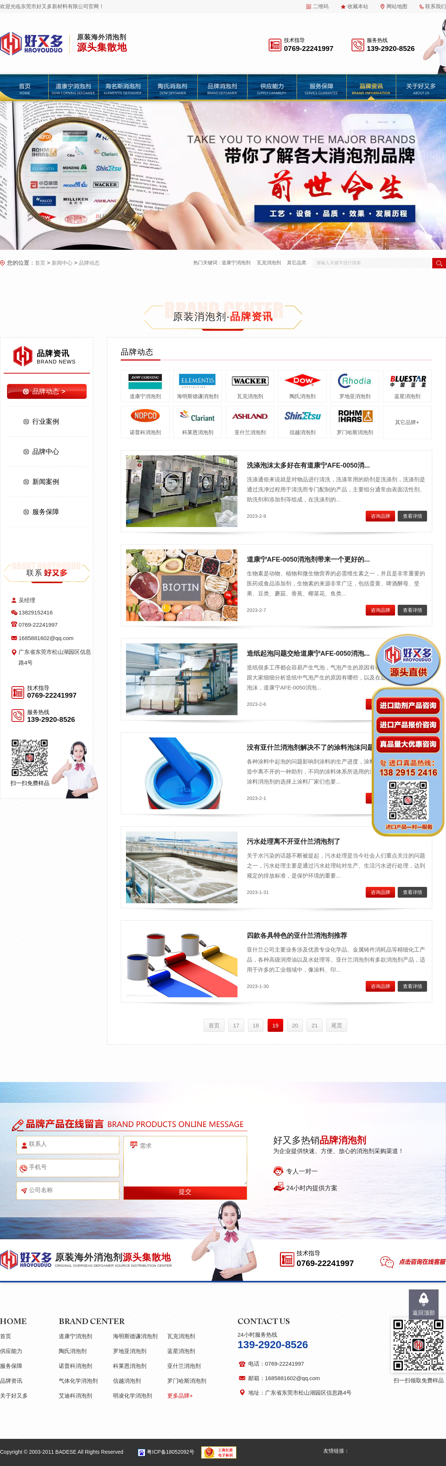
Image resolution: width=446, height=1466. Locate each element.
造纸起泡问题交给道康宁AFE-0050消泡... (308, 653)
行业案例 (45, 421)
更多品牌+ (180, 1395)
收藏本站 (358, 6)
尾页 (336, 1025)
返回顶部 (424, 1313)
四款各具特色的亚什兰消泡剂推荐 (297, 935)
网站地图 (397, 6)
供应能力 (11, 1351)
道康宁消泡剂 (236, 262)
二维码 (321, 6)
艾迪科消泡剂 (75, 1395)
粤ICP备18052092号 (170, 1452)
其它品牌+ (407, 422)
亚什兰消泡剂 (250, 432)
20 (295, 1025)
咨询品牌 (380, 516)
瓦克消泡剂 (269, 262)
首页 (40, 263)
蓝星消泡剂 (407, 396)
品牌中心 (45, 451)
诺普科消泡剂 (145, 432)
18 (256, 1025)
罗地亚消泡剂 (355, 396)
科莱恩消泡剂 (197, 432)
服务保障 (45, 512)
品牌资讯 (11, 1381)
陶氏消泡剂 (303, 396)
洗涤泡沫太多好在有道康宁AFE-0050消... (308, 465)
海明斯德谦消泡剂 (198, 396)
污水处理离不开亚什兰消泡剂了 (293, 841)
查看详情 (412, 516)
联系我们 (435, 6)
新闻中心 (62, 263)
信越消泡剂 (303, 432)
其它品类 (296, 262)
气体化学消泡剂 (78, 1381)
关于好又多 (14, 1395)
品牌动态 (89, 263)
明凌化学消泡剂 (132, 1395)
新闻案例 (45, 481)
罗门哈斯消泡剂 (355, 432)
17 (236, 1025)
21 (314, 1025)
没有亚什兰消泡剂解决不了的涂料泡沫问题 (310, 747)
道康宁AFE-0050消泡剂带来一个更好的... (308, 559)
